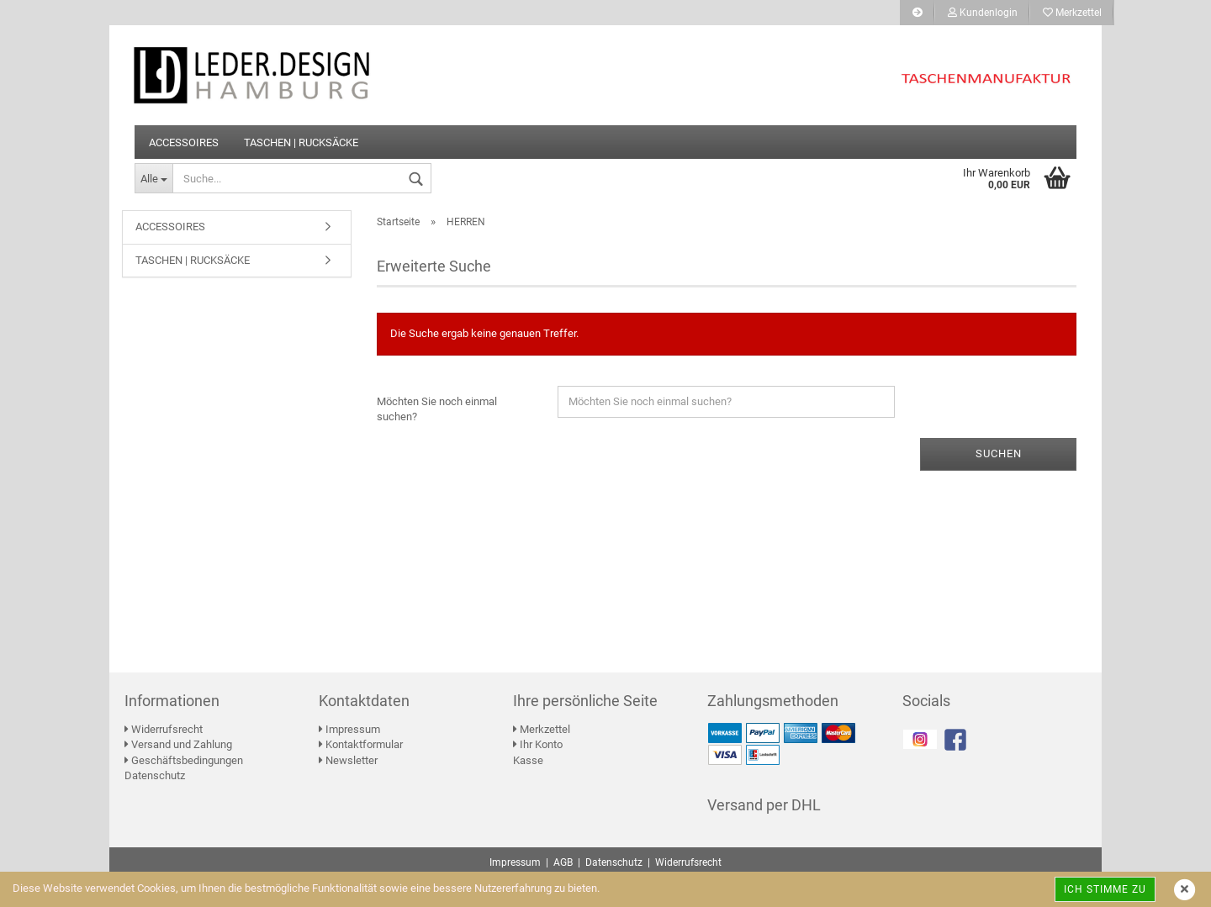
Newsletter (348, 760)
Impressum (349, 729)
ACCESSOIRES (184, 142)
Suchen (999, 453)
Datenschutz (154, 775)
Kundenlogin (983, 12)
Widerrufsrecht (163, 729)
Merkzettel (1072, 12)
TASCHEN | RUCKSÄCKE (301, 142)
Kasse (528, 760)
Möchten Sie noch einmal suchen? (437, 409)
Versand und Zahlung (178, 744)
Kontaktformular (361, 744)
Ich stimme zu (1105, 889)
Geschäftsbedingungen (183, 760)
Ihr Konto (538, 744)
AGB (563, 862)
